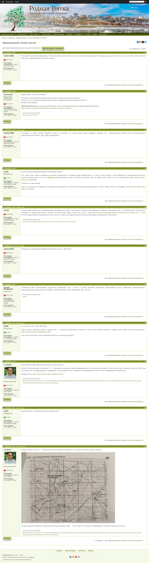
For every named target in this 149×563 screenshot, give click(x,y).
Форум (95, 34)
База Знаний (22, 34)
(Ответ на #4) (20, 207)
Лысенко (73, 221)
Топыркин (25, 383)
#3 (145, 130)
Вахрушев (83, 380)
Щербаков (69, 380)
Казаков (35, 383)
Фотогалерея (103, 34)
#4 (145, 168)
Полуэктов (96, 380)
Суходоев (37, 380)
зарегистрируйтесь (34, 48)
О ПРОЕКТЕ (59, 550)
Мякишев (42, 383)
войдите (21, 48)
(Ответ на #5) (20, 246)
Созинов (48, 380)
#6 (145, 246)
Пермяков (90, 380)
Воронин (31, 380)
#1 (145, 53)
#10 (145, 408)
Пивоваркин (54, 380)
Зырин (24, 296)
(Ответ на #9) (20, 408)
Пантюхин (48, 383)
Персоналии (34, 34)
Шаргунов (76, 380)
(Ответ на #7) (20, 323)
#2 (145, 91)
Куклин (29, 115)
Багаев (24, 115)
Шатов (35, 221)
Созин (43, 380)
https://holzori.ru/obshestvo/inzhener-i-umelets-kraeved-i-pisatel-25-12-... (116, 212)
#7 (145, 284)
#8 (145, 323)
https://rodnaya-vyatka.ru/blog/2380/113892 (36, 332)
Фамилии (69, 34)
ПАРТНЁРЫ (81, 550)
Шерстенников (42, 221)
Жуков (31, 383)
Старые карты (46, 34)
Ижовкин (113, 380)
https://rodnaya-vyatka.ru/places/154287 (49, 374)
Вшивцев (35, 115)
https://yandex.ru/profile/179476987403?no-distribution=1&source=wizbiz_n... (47, 108)
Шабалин (25, 380)
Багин (24, 221)
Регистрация (9, 1)
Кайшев (119, 380)
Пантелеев (62, 380)
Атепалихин (52, 221)
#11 (145, 446)
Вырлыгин (55, 383)
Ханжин (138, 380)
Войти (17, 1)
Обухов (134, 380)
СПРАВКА (90, 550)
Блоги (88, 34)
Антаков (29, 221)
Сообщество (79, 34)
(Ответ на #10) (20, 446)
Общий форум (21, 38)
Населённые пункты (7, 34)
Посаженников (126, 380)
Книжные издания (58, 34)
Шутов (62, 221)
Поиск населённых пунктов (37, 38)
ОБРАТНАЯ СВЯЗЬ (70, 550)
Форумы (11, 38)
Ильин (58, 221)
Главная (4, 38)
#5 (145, 207)
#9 (145, 361)
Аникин (108, 380)
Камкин (103, 380)
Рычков (67, 221)
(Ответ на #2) (20, 130)
